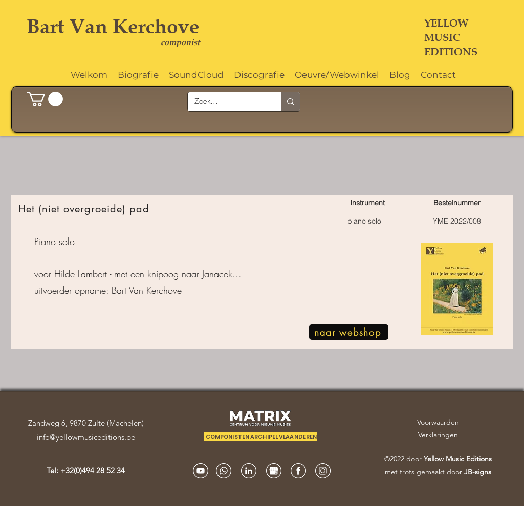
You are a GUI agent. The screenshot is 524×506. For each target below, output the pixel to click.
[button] (45, 99)
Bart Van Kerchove (113, 26)
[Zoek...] (226, 101)
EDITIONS (450, 52)
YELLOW (446, 23)
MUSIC (442, 37)
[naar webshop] (348, 332)
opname (90, 290)
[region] (262, 272)
